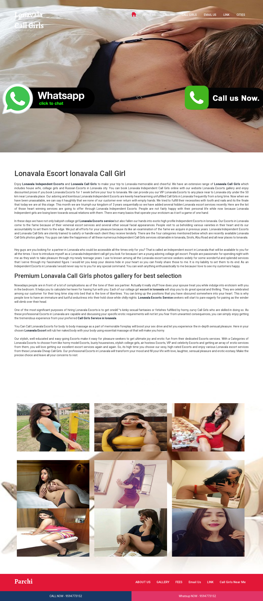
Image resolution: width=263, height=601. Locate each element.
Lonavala (30, 15)
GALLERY (169, 14)
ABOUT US (149, 14)
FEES (172, 582)
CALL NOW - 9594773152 (66, 596)
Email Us (210, 14)
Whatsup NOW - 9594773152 (197, 596)
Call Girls (31, 27)
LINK (226, 14)
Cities (240, 14)
